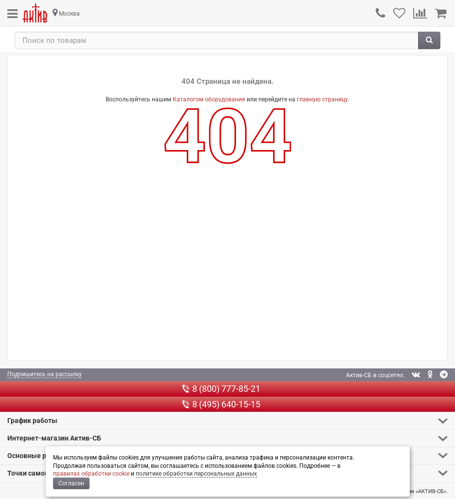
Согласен (71, 483)
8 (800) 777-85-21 (221, 389)
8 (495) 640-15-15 (221, 404)
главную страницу (322, 99)
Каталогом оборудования (209, 99)
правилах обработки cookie (91, 473)
